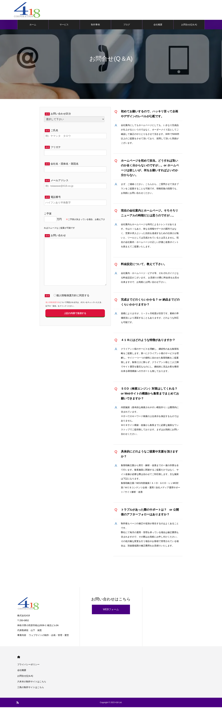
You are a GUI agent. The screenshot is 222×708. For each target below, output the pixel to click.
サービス (64, 25)
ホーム (33, 25)
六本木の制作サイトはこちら (31, 682)
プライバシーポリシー (28, 665)
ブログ (126, 25)
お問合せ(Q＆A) (189, 25)
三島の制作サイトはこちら (30, 688)
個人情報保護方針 (53, 303)
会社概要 (157, 25)
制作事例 (95, 25)
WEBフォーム (111, 610)
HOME (18, 658)
